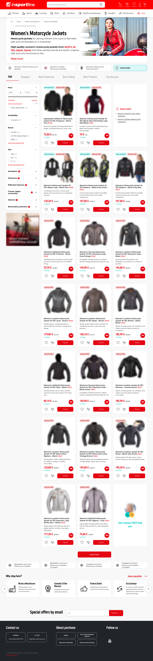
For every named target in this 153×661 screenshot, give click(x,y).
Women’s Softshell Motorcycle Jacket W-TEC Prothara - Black (57, 254)
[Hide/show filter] (36, 87)
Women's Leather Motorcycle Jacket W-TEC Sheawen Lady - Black (128, 254)
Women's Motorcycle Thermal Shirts (91, 68)
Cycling (40, 13)
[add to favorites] (46, 142)
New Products (90, 77)
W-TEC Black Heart (20, 136)
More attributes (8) (16, 143)
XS (14, 158)
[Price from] (13, 92)
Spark (19, 50)
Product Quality (96, 583)
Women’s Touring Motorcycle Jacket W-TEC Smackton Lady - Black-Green (93, 387)
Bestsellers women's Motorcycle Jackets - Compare (55, 565)
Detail (65, 143)
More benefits (137, 576)
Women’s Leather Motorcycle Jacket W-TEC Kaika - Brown (94, 319)
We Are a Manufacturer (26, 583)
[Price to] (29, 92)
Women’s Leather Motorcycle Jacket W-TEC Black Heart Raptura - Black (56, 454)
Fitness (13, 13)
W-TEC (15, 132)
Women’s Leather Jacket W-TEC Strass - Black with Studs (129, 453)
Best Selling (69, 77)
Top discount (112, 77)
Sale (141, 13)
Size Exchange (131, 583)
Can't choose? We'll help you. (130, 524)
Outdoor (69, 13)
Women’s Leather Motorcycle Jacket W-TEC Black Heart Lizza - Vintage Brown (94, 454)
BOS (14, 139)
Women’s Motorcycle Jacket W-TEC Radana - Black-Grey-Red (129, 187)
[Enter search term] (72, 5)
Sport (27, 13)
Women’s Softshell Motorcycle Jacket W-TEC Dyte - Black (58, 386)
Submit (116, 613)
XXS (14, 154)
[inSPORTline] (20, 4)
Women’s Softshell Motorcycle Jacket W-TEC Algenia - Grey (94, 519)
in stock (16, 120)
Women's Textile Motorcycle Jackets (23, 68)
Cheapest (25, 77)
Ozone (27, 50)
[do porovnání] (52, 142)
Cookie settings (11, 655)
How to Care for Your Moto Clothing (129, 114)
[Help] (19, 171)
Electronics (126, 13)
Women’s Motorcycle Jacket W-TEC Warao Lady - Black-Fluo (58, 186)
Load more (94, 554)
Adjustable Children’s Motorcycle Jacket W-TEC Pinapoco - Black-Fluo (58, 121)
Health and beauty (90, 13)
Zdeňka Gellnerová (37, 637)
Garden (109, 13)
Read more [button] (17, 58)
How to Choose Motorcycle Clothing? (129, 120)
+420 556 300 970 (15, 637)
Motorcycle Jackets (51, 21)
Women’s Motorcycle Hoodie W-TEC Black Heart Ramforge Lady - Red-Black (94, 121)
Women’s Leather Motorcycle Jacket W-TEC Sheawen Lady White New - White (56, 520)
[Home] (11, 21)
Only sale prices (19, 108)
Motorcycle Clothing (32, 21)
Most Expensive (46, 77)
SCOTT (68, 47)
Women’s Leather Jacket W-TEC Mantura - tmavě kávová (129, 386)
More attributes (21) (16, 165)
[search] (101, 5)
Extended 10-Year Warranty (60, 584)
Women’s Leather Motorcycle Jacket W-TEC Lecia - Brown (58, 319)
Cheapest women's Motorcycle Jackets (90, 565)
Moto (54, 13)
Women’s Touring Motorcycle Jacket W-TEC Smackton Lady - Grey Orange (93, 254)
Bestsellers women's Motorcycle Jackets (19, 565)
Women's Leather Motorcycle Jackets (54, 68)
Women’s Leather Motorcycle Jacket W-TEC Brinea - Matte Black (128, 320)
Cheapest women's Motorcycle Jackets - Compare (127, 565)
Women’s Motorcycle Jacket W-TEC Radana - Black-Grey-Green (93, 187)
